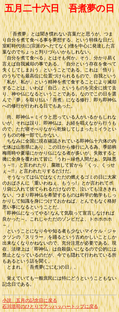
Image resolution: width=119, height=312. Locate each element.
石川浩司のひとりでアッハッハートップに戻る (50, 306)
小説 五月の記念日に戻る (29, 300)
